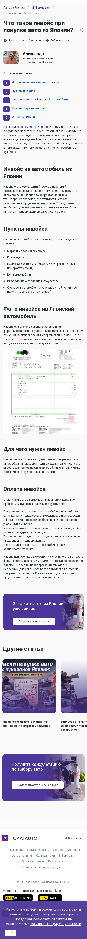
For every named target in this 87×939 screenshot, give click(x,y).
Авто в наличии (22, 855)
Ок (10, 933)
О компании (15, 849)
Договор (58, 849)
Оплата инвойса (23, 117)
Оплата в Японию (33, 861)
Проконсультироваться (34, 621)
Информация (66, 855)
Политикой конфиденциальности (55, 924)
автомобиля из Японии (35, 127)
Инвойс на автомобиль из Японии (36, 82)
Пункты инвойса (23, 91)
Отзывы (44, 849)
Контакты (73, 849)
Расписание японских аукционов (43, 867)
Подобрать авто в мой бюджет (37, 785)
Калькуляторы (45, 855)
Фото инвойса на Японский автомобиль (40, 99)
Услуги (31, 849)
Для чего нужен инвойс (28, 108)
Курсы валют (56, 861)
